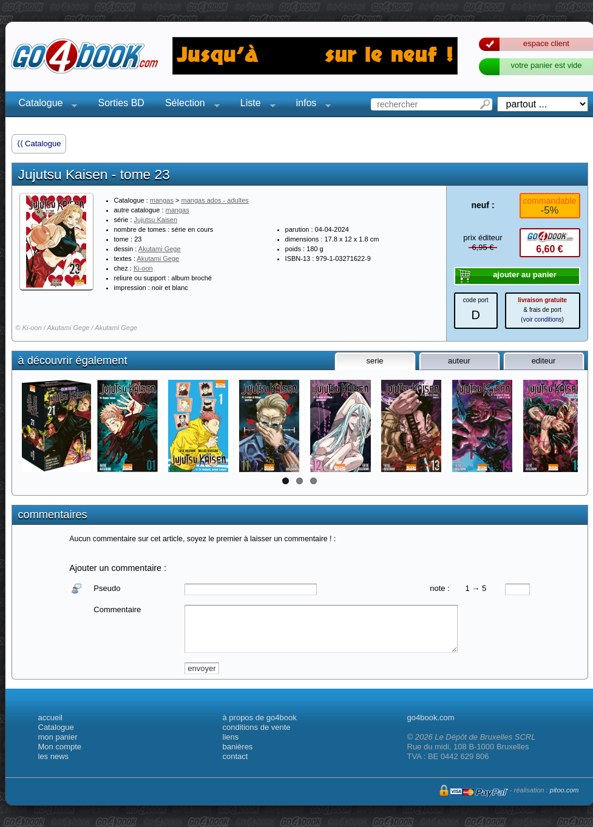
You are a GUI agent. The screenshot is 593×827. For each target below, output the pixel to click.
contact (235, 756)
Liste (254, 105)
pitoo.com (564, 790)
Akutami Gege (159, 248)
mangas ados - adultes (215, 200)
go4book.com (431, 717)
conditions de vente (257, 727)
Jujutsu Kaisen (156, 219)
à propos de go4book (260, 717)
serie (374, 360)
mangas (162, 200)
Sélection (189, 105)
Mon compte (60, 746)
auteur (459, 360)
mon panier (58, 736)
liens (231, 736)
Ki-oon (143, 268)
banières (238, 746)
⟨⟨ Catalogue (39, 143)
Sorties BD (121, 103)
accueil (50, 717)
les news (53, 756)
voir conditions (542, 319)
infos (310, 105)
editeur (544, 360)
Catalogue (45, 105)
